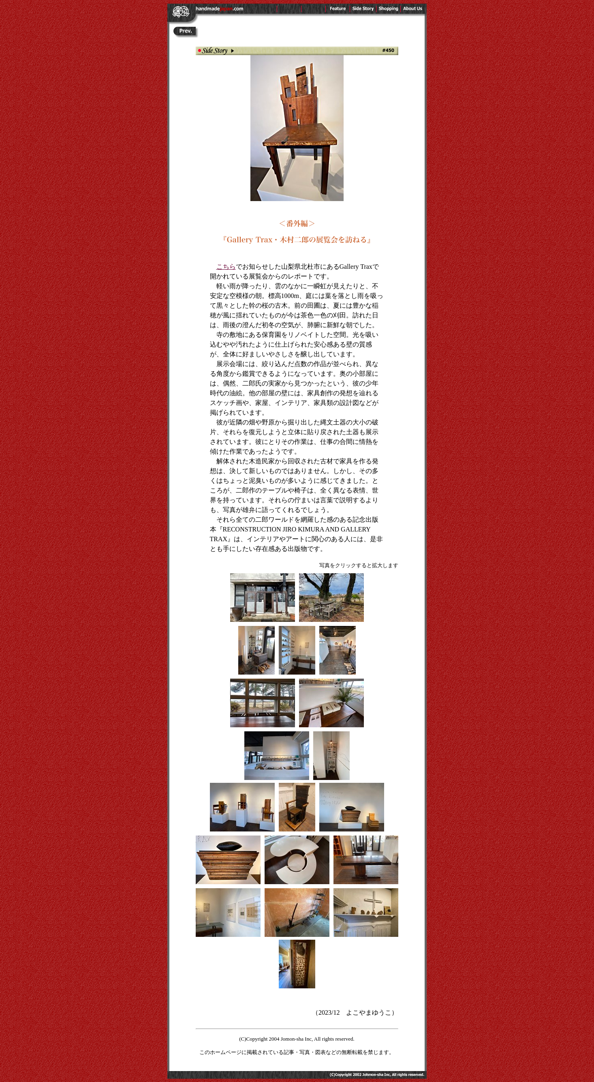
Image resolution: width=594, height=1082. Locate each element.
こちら (226, 266)
